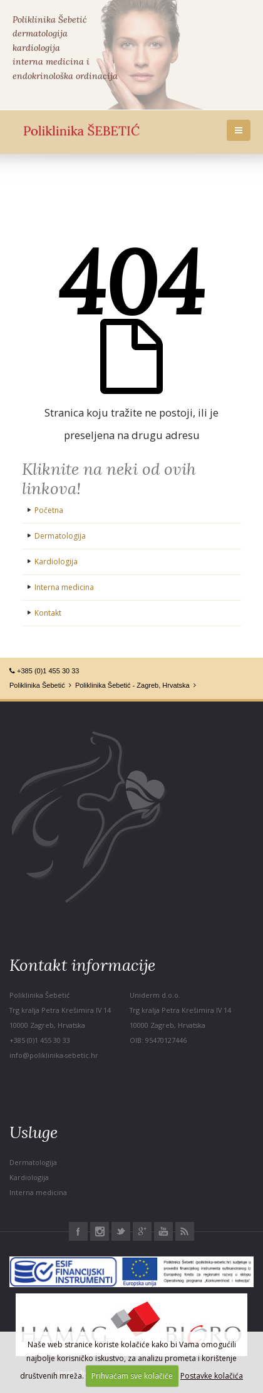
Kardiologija (56, 561)
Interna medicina (64, 587)
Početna (48, 510)
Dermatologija (60, 536)
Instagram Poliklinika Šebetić (99, 1231)
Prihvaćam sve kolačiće (132, 1375)
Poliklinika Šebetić (37, 685)
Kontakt (47, 613)
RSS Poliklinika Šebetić (184, 1231)
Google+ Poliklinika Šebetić (142, 1231)
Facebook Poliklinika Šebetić (78, 1231)
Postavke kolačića (211, 1375)
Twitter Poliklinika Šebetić (120, 1231)
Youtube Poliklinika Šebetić (163, 1231)
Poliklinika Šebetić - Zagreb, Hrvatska (132, 685)
